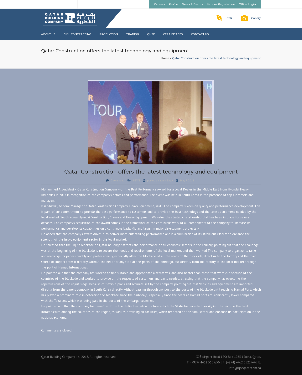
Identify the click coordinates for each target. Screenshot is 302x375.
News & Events (192, 4)
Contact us (200, 34)
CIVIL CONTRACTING (77, 34)
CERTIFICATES (173, 34)
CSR (229, 18)
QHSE (151, 34)
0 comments (118, 180)
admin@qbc (166, 180)
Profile (173, 4)
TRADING (132, 34)
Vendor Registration (221, 4)
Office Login (247, 4)
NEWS (136, 180)
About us (48, 34)
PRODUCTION (108, 34)
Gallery (256, 18)
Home (165, 58)
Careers (159, 4)
